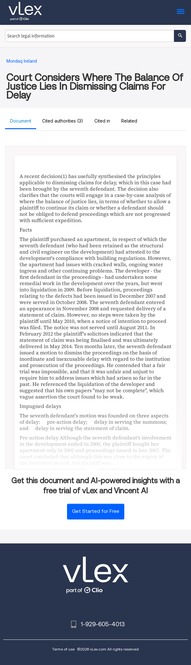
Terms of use (63, 649)
